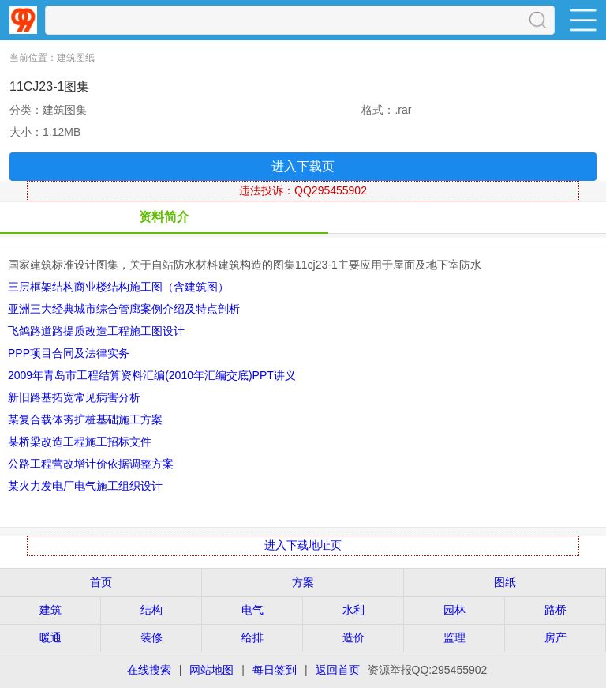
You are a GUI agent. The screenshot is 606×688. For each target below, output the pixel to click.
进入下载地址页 (303, 545)
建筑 (50, 609)
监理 (454, 637)
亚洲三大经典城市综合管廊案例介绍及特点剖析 (124, 309)
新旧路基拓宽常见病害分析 (74, 397)
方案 (303, 582)
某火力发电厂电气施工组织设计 (85, 485)
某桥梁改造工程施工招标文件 (80, 441)
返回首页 (338, 670)
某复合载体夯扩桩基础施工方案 (85, 419)
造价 (353, 637)
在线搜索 (149, 670)
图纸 (505, 582)
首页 (101, 582)
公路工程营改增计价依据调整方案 (91, 463)
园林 (454, 609)
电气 (252, 609)
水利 (353, 609)
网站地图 (211, 670)
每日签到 (274, 670)
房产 (555, 637)
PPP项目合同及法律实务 (68, 353)
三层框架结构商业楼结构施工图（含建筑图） (118, 286)
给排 (252, 637)
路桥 (555, 609)
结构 (151, 609)
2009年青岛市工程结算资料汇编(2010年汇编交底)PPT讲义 (152, 375)
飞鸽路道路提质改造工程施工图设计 (96, 331)
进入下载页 (303, 166)
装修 (151, 637)
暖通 (50, 637)
